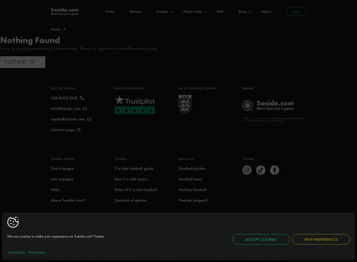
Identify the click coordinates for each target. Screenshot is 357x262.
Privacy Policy (36, 252)
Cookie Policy (16, 252)
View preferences (321, 239)
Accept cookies (261, 239)
